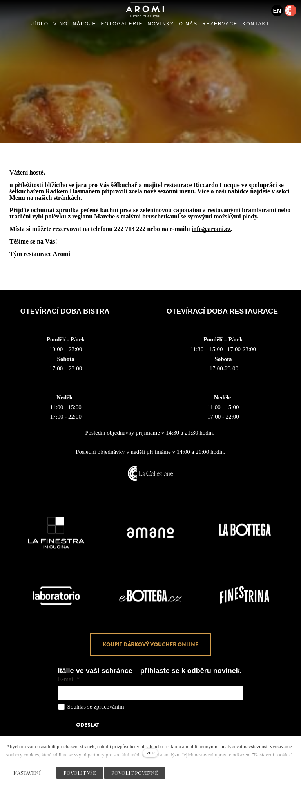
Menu (17, 197)
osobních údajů (143, 707)
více (150, 752)
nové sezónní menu (169, 191)
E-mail (69, 679)
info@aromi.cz (211, 229)
